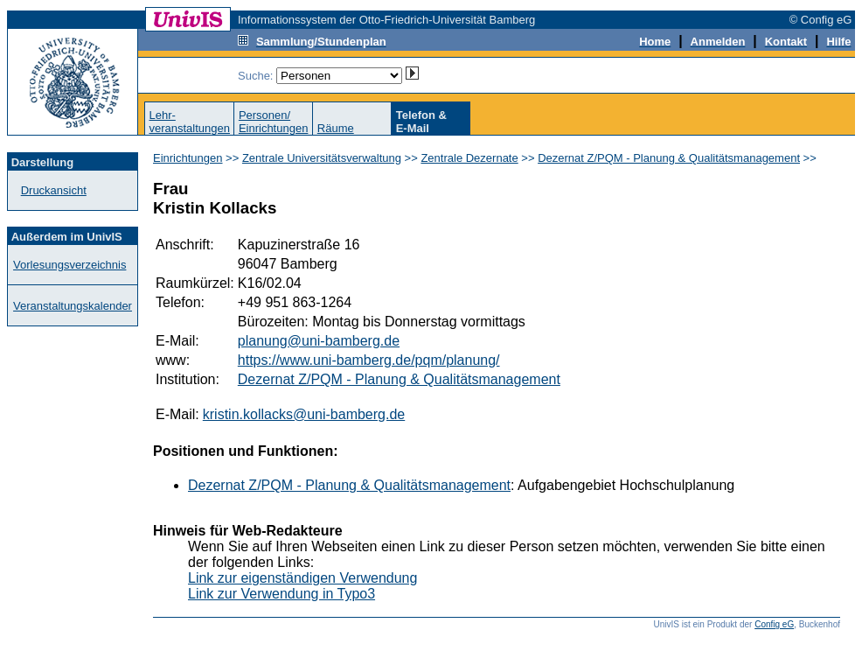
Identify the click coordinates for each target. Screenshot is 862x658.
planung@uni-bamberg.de (319, 340)
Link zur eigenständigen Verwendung (302, 577)
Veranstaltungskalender (72, 305)
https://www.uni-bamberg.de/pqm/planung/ (369, 360)
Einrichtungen (188, 157)
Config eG (774, 624)
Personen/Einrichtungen (274, 121)
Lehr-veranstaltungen (189, 121)
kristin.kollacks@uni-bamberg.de (304, 414)
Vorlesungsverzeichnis (69, 264)
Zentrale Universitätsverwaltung (321, 157)
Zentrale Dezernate (469, 157)
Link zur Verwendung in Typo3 (281, 593)
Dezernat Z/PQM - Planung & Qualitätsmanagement (669, 157)
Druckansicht (54, 190)
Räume (335, 128)
